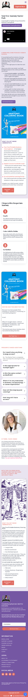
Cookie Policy (6, 666)
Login (3, 651)
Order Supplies (6, 645)
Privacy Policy (6, 664)
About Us (4, 658)
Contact (4, 649)
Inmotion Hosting (20, 696)
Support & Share (6, 641)
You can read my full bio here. (13, 458)
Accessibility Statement (9, 660)
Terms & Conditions (7, 662)
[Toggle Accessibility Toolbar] (25, 694)
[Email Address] (14, 624)
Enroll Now (5, 639)
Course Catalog (6, 643)
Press (3, 647)
